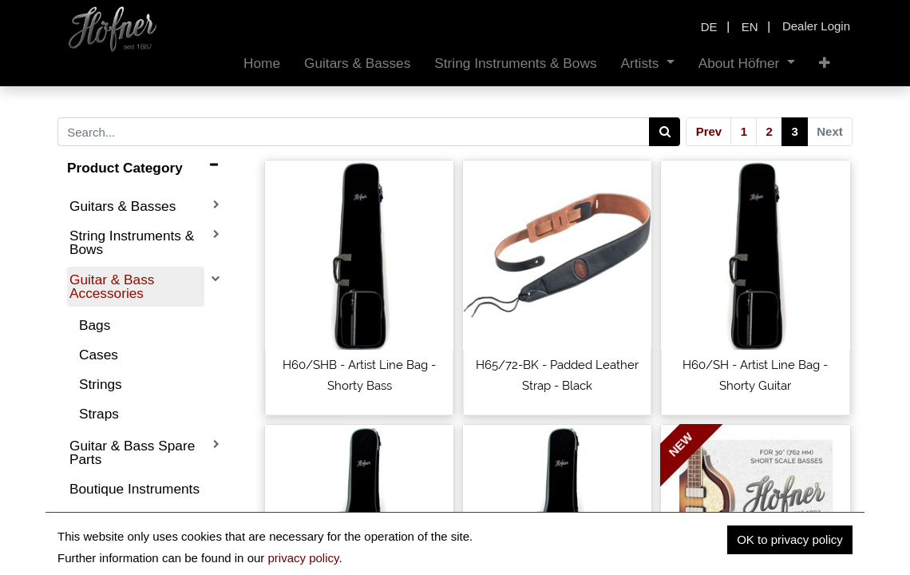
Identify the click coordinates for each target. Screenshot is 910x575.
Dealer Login (816, 26)
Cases (98, 355)
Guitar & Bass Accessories (111, 286)
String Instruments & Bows (131, 242)
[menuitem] (261, 63)
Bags (94, 325)
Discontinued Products (109, 525)
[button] (824, 63)
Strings (100, 384)
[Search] (664, 131)
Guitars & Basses (122, 206)
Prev (709, 131)
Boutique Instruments (134, 489)
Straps (99, 414)
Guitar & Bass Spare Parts (132, 452)
